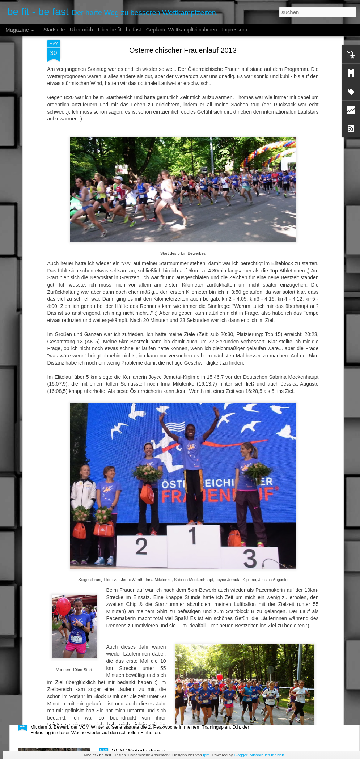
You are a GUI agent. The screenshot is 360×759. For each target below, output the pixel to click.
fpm (206, 755)
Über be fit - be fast (119, 30)
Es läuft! (122, 555)
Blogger (240, 755)
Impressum (234, 30)
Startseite (54, 30)
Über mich (81, 30)
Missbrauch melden (267, 755)
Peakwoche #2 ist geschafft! (66, 719)
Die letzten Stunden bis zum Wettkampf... (165, 637)
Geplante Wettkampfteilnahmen (181, 30)
